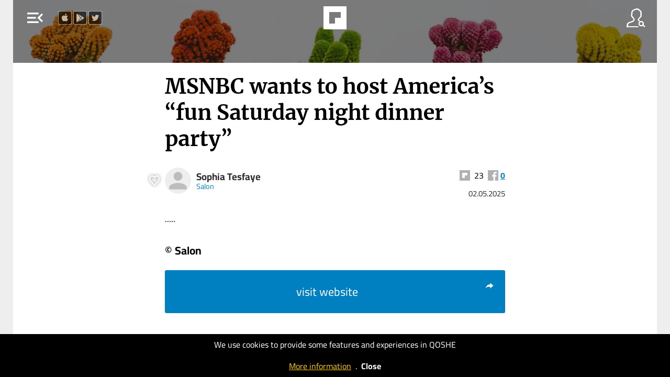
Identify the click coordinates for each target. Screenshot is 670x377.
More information (320, 366)
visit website (395, 292)
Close (371, 366)
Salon (205, 186)
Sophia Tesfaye (228, 177)
